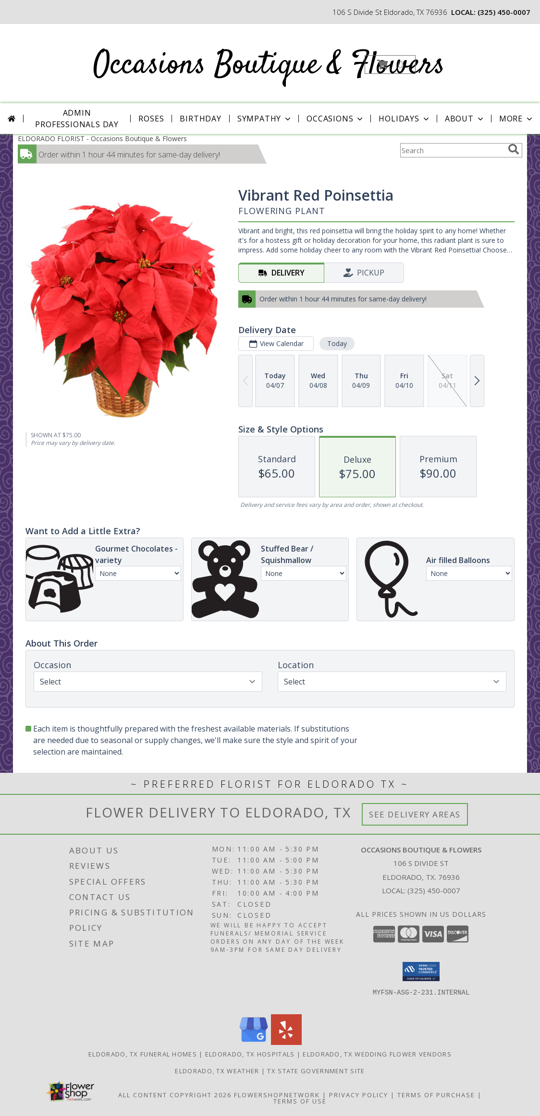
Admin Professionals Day (77, 119)
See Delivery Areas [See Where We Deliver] (415, 814)
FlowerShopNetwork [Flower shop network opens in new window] (277, 1095)
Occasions (336, 118)
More (516, 118)
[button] (390, 64)
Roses (151, 118)
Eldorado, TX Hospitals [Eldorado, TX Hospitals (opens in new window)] (250, 1054)
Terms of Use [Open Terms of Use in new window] (300, 1101)
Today (337, 343)
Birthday (200, 118)
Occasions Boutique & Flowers (269, 65)
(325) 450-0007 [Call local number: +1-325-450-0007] (504, 12)
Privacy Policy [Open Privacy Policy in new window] (358, 1095)
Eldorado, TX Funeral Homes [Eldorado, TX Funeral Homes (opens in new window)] (142, 1054)
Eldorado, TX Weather (217, 1071)
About (465, 118)
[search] (513, 149)
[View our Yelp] (286, 1042)
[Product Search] (452, 150)
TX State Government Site (316, 1071)
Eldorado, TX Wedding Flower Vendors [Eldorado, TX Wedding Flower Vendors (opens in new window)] (377, 1054)
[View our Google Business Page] (253, 1042)
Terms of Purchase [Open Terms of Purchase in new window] (436, 1095)
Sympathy (265, 118)
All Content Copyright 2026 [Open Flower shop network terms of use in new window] (175, 1095)
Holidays (404, 118)
